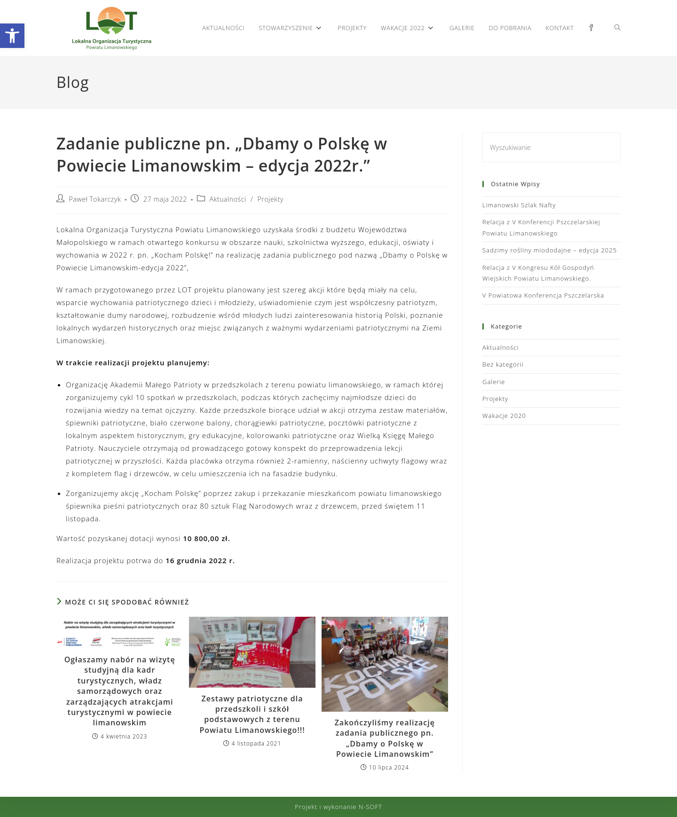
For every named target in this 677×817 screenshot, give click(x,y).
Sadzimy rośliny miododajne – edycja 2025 (549, 250)
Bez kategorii (503, 364)
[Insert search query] (551, 147)
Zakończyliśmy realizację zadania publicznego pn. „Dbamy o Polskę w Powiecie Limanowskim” (385, 738)
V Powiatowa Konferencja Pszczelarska (543, 295)
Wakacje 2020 (504, 415)
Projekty (270, 199)
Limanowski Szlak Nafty (519, 205)
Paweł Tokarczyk (95, 199)
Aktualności (228, 199)
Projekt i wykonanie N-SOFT (338, 806)
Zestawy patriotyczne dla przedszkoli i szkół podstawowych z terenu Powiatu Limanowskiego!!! (252, 714)
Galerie (493, 381)
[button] (12, 36)
